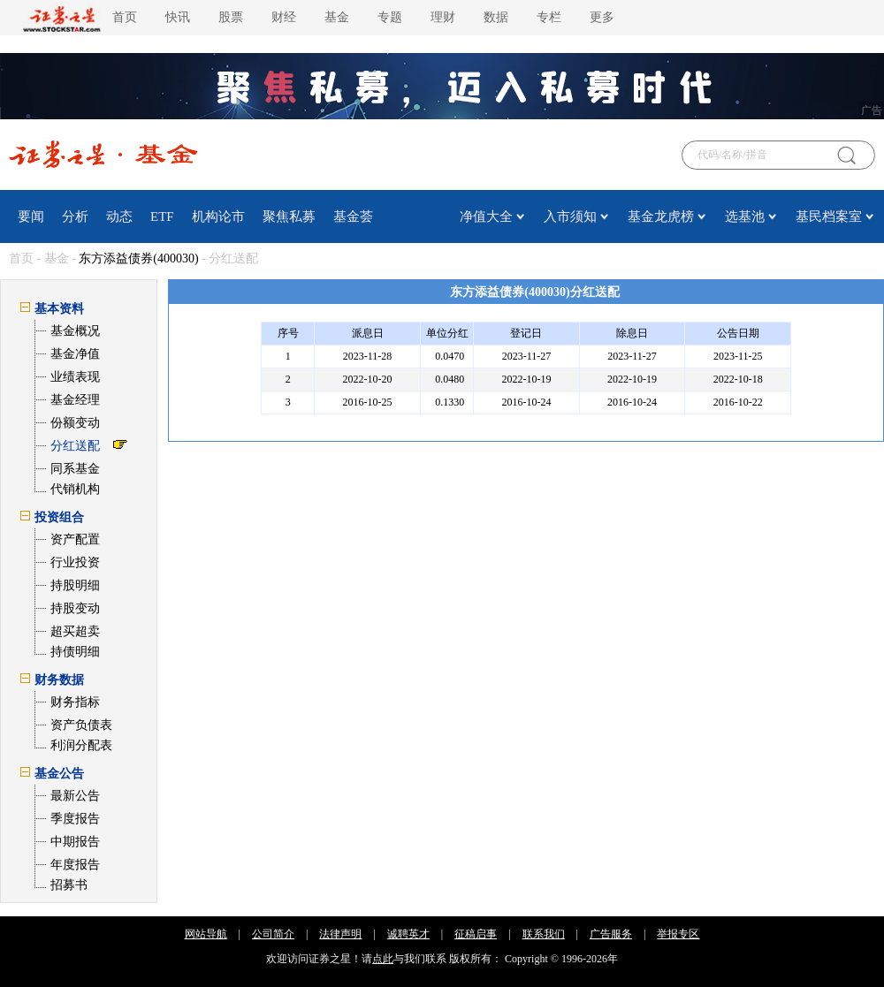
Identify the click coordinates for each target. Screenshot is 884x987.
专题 (389, 17)
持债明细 (75, 651)
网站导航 (206, 934)
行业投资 (75, 562)
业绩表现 (75, 376)
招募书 (69, 885)
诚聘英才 (408, 934)
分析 (75, 216)
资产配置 (75, 539)
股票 (230, 17)
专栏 (549, 17)
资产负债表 (81, 725)
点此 (382, 959)
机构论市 (218, 216)
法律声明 (340, 934)
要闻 (31, 216)
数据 (496, 17)
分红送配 (75, 445)
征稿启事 (475, 934)
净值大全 (486, 216)
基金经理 (75, 399)
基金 (336, 17)
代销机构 (75, 489)
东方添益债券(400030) (138, 258)
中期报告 (75, 841)
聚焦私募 (289, 216)
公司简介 (273, 934)
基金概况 (75, 331)
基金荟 (353, 216)
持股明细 (75, 585)
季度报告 (75, 818)
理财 (443, 17)
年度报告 (75, 864)
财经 (283, 17)
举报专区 (678, 934)
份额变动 (75, 422)
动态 (119, 216)
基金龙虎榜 (661, 216)
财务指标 (75, 702)
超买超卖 (75, 631)
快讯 (177, 17)
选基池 (745, 216)
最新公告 (75, 795)
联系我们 (543, 934)
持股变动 (75, 608)
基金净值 (75, 354)
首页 (124, 17)
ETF (162, 216)
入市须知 (570, 216)
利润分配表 (81, 745)
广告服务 (611, 934)
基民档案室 (829, 216)
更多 (602, 17)
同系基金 (75, 468)
